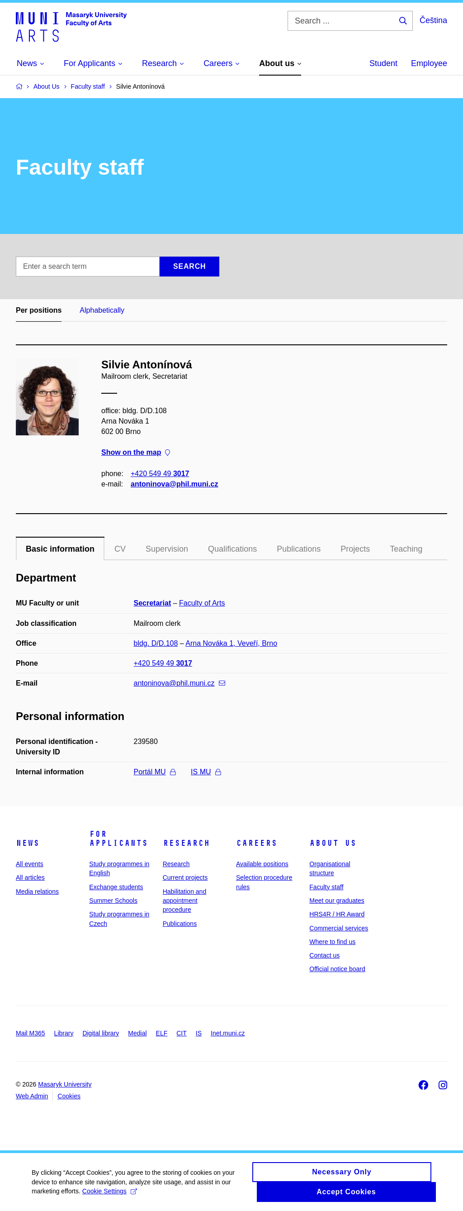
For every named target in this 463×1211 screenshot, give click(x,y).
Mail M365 (30, 1033)
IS (199, 1033)
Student (383, 63)
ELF (162, 1033)
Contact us (324, 955)
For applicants (118, 838)
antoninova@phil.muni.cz (174, 484)
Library (64, 1033)
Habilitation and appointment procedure (185, 901)
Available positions (262, 864)
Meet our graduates (336, 900)
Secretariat (152, 603)
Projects (355, 548)
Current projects (185, 877)
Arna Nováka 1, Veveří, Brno (231, 643)
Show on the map (135, 453)
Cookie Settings (109, 1195)
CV (120, 548)
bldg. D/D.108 (156, 643)
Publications (299, 548)
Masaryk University (64, 1084)
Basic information (60, 548)
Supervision (167, 548)
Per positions (38, 310)
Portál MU (154, 772)
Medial (137, 1033)
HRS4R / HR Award (336, 914)
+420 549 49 (160, 473)
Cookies (68, 1096)
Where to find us (332, 941)
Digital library (100, 1033)
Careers (256, 843)
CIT (181, 1033)
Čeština (433, 20)
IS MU (205, 772)
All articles (30, 877)
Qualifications (232, 548)
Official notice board (337, 969)
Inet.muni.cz (228, 1033)
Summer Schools (113, 900)
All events (29, 864)
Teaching (406, 548)
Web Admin (32, 1096)
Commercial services (338, 928)
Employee (429, 63)
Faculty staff (326, 887)
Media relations (37, 891)
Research (186, 843)
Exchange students (116, 887)
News (27, 843)
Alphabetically (102, 310)
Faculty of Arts (202, 603)
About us (332, 843)
